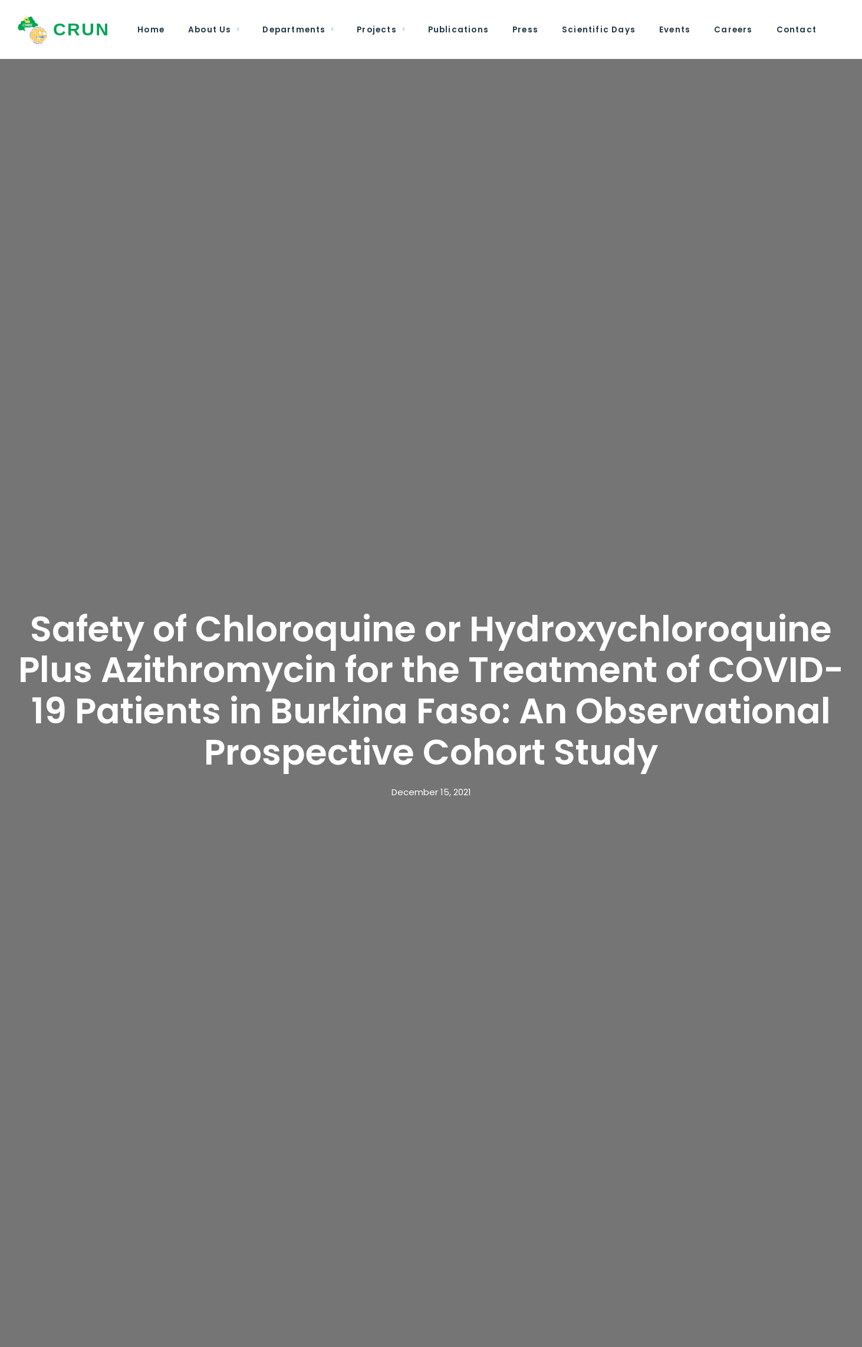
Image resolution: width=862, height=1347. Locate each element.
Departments (293, 29)
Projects (377, 29)
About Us (210, 29)
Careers (733, 29)
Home (150, 29)
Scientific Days (599, 29)
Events (674, 29)
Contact (797, 29)
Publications (458, 29)
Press (525, 29)
